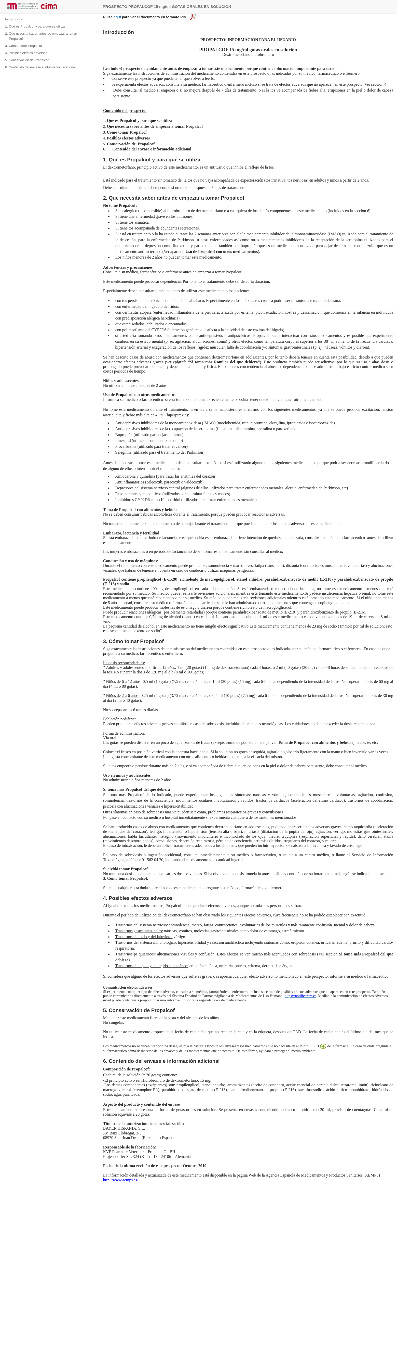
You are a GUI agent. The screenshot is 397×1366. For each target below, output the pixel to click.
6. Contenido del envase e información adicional (40, 67)
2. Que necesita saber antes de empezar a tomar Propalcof (41, 36)
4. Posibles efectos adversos (26, 53)
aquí (117, 17)
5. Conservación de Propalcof (27, 60)
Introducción (14, 19)
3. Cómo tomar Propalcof (23, 46)
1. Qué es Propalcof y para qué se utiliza (35, 26)
